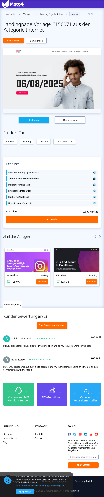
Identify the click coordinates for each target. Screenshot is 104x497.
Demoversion (36, 40)
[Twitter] (74, 434)
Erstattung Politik (83, 481)
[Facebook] (69, 434)
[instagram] (91, 434)
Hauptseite (10, 14)
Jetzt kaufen (52, 219)
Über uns (7, 434)
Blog (5, 442)
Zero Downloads (64, 141)
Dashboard (34, 119)
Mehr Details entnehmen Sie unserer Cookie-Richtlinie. (40, 485)
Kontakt (39, 434)
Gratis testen (13, 40)
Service (38, 438)
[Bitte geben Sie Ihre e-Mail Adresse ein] (83, 457)
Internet (75, 14)
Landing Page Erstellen (51, 14)
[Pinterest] (96, 434)
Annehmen (25, 491)
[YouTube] (80, 434)
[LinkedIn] (85, 434)
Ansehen (42, 281)
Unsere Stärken (10, 438)
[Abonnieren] (83, 465)
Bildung (27, 141)
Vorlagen (27, 14)
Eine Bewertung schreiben (52, 325)
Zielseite (43, 141)
